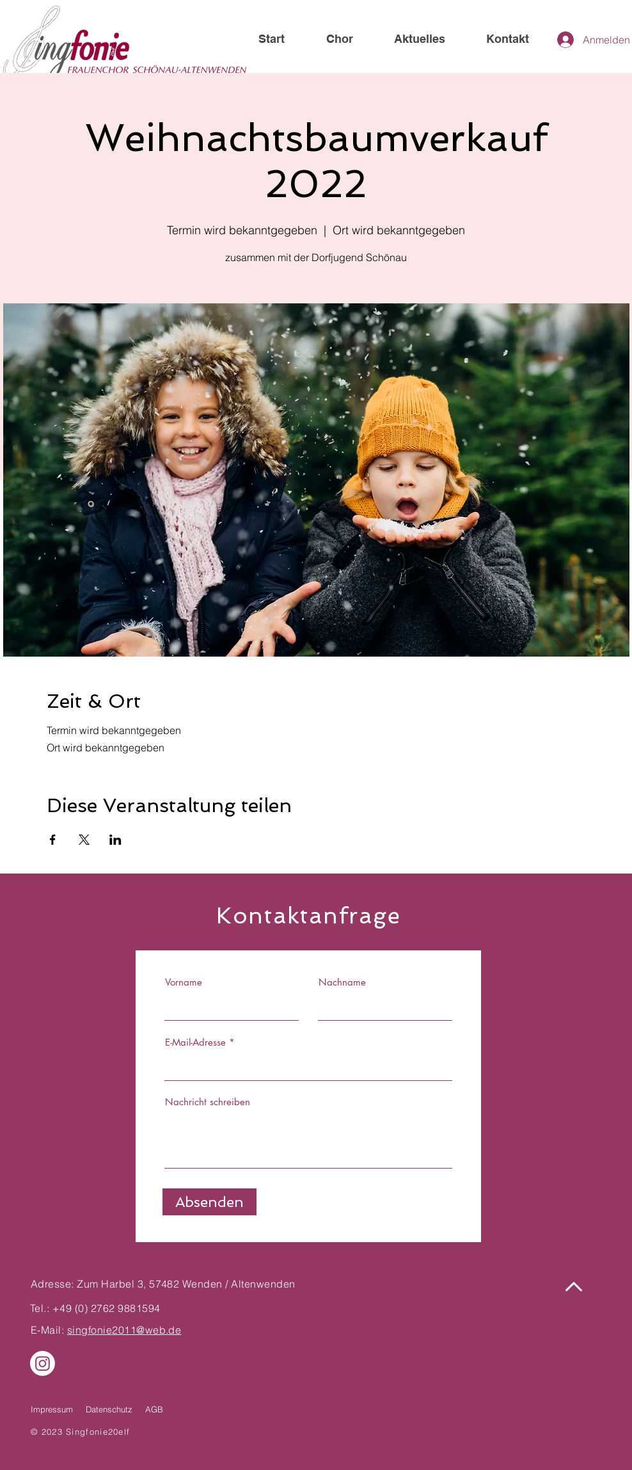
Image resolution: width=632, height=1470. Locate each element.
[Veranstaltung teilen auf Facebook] (53, 840)
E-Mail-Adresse (195, 1042)
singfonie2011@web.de (124, 1329)
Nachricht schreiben (207, 1101)
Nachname (342, 982)
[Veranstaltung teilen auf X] (84, 840)
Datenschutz (109, 1409)
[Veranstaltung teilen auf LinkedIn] (115, 840)
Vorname (183, 982)
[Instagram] (42, 1363)
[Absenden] (209, 1201)
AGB (154, 1409)
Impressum (52, 1409)
